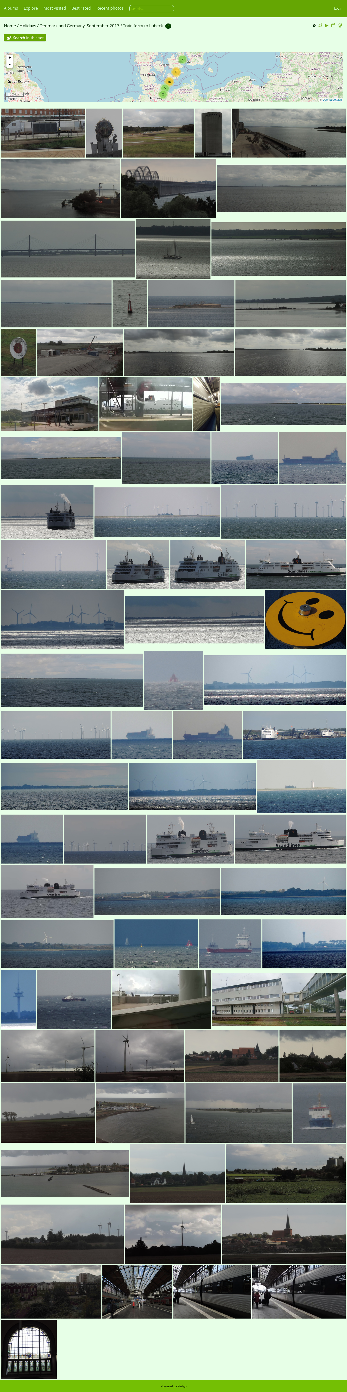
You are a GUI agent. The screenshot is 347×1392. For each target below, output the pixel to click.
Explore (31, 8)
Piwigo (182, 1386)
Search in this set (28, 37)
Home (10, 25)
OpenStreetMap (332, 99)
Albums (11, 8)
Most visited (55, 8)
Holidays (28, 25)
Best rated (81, 8)
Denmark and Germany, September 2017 (79, 25)
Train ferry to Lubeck (143, 25)
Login (338, 8)
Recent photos (110, 8)
